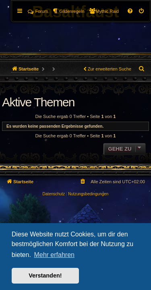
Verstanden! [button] (45, 275)
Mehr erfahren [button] (54, 254)
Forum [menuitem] (38, 11)
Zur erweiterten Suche (109, 68)
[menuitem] (141, 11)
